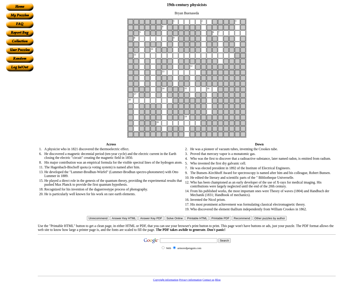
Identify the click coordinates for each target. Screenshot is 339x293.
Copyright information (165, 279)
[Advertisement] (19, 136)
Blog (218, 279)
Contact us (208, 279)
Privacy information (190, 279)
